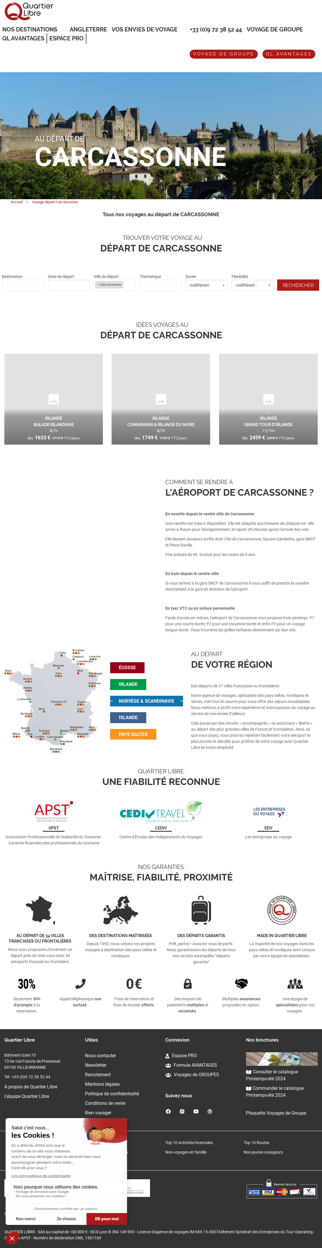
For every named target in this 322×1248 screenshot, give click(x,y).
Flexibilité (252, 282)
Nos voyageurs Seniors (107, 1152)
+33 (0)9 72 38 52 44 (216, 29)
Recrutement (98, 1074)
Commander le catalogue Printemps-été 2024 (275, 1091)
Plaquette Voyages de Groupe (276, 1113)
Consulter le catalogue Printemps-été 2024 (272, 1075)
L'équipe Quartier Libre (26, 1096)
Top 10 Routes (256, 1142)
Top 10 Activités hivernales (189, 1142)
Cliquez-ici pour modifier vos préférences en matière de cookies (60, 1213)
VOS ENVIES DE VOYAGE (144, 30)
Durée (206, 282)
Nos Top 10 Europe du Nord (33, 1142)
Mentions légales (102, 1084)
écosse (127, 667)
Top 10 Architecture (104, 1142)
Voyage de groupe (275, 29)
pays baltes (133, 734)
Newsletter (95, 1065)
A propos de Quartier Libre (30, 1087)
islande (128, 717)
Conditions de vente (105, 1103)
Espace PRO (181, 1055)
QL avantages (289, 54)
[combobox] (23, 286)
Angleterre (88, 29)
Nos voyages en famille (185, 1152)
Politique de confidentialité (112, 1093)
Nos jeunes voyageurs (263, 1152)
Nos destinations (29, 30)
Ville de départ (115, 282)
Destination (23, 282)
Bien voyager (98, 1112)
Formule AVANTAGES (191, 1065)
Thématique (161, 282)
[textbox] (23, 285)
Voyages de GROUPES (192, 1074)
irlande (128, 684)
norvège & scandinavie (146, 701)
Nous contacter (100, 1055)
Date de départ (69, 282)
